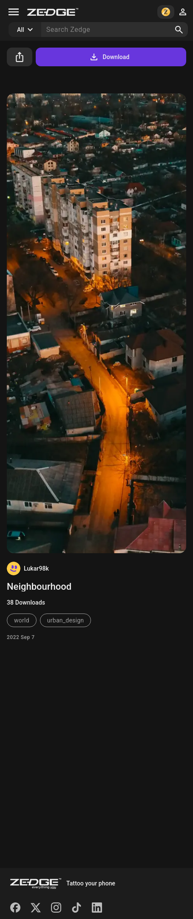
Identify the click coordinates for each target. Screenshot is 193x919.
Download (109, 57)
